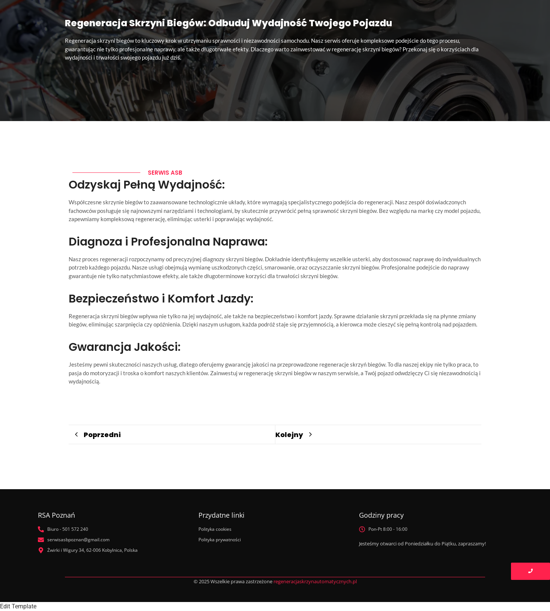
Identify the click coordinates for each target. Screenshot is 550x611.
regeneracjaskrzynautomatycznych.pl (315, 581)
